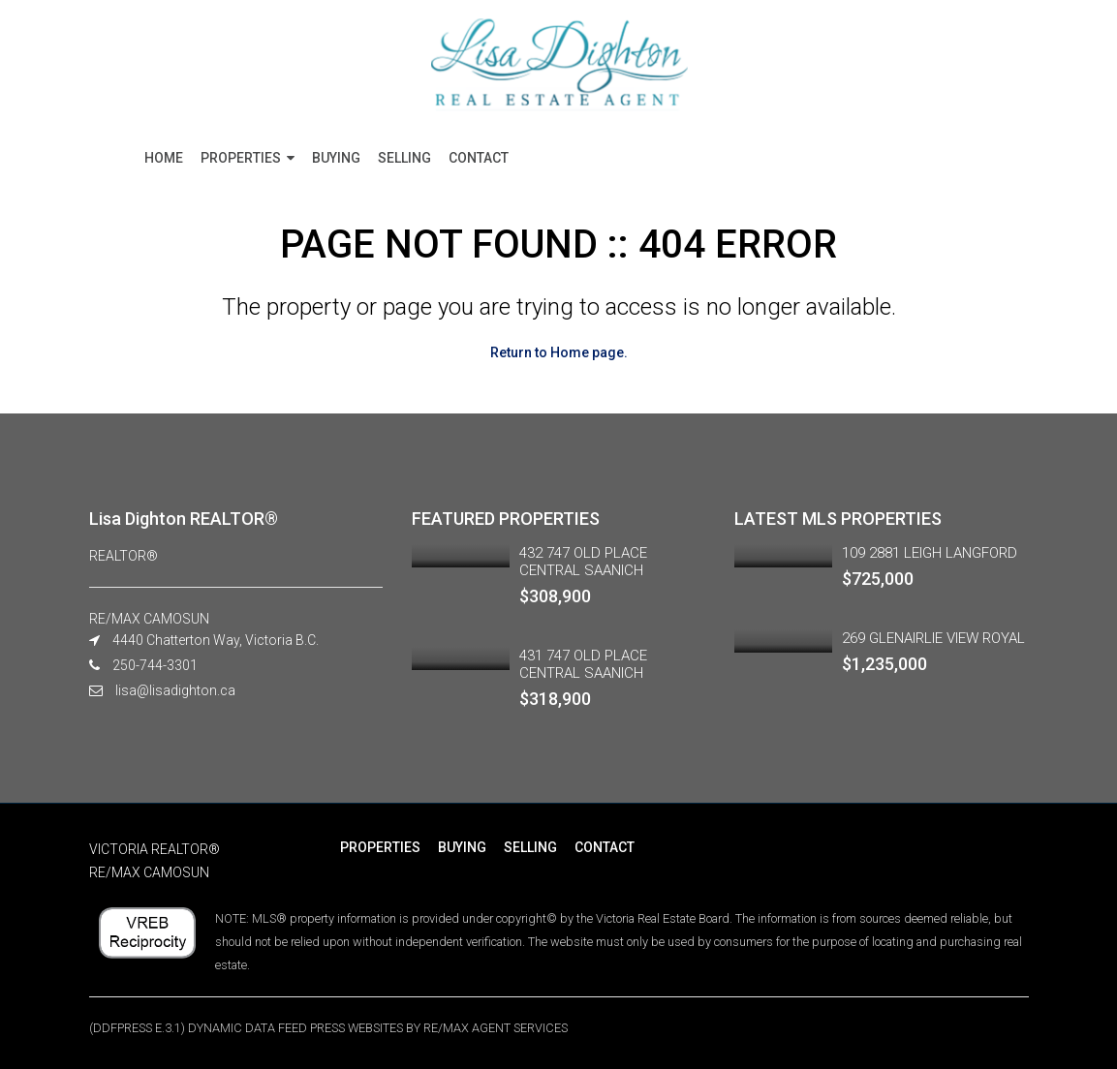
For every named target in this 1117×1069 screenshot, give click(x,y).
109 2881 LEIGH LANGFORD (929, 553)
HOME (163, 158)
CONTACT (479, 158)
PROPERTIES (241, 158)
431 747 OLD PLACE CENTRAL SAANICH (583, 664)
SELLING (404, 158)
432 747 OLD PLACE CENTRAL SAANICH (583, 561)
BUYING (336, 158)
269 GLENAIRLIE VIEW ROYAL (933, 638)
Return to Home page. (559, 352)
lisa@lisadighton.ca (175, 690)
